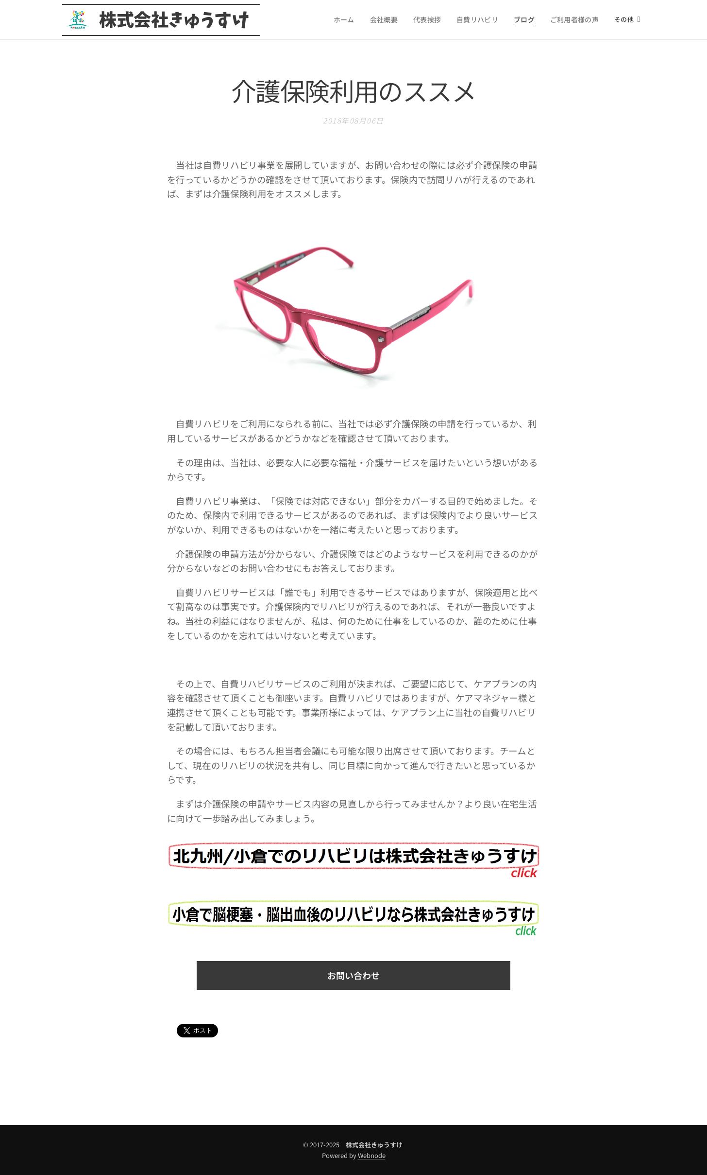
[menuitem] (350, 20)
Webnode (372, 1155)
